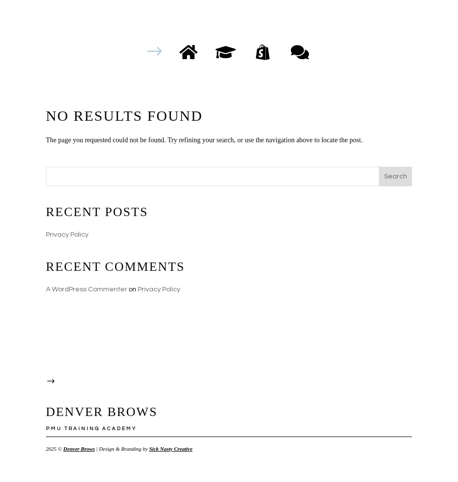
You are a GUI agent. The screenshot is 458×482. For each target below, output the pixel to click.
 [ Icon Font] (226, 52)
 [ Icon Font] (300, 52)
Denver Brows (79, 449)
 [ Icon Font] (263, 52)
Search (395, 176)
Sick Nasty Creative (171, 449)
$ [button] (154, 52)
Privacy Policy (67, 234)
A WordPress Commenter (86, 289)
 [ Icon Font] (188, 52)
